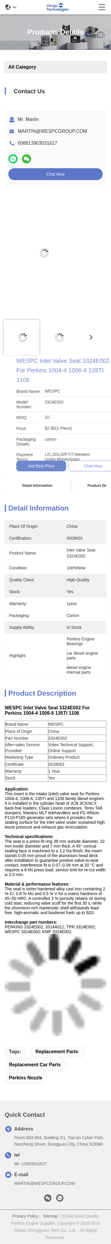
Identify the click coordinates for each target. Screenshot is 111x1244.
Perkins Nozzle (25, 1077)
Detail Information (37, 486)
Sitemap (50, 1216)
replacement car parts (35, 1064)
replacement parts (57, 1051)
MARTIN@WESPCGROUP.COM (52, 131)
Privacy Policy (25, 1216)
